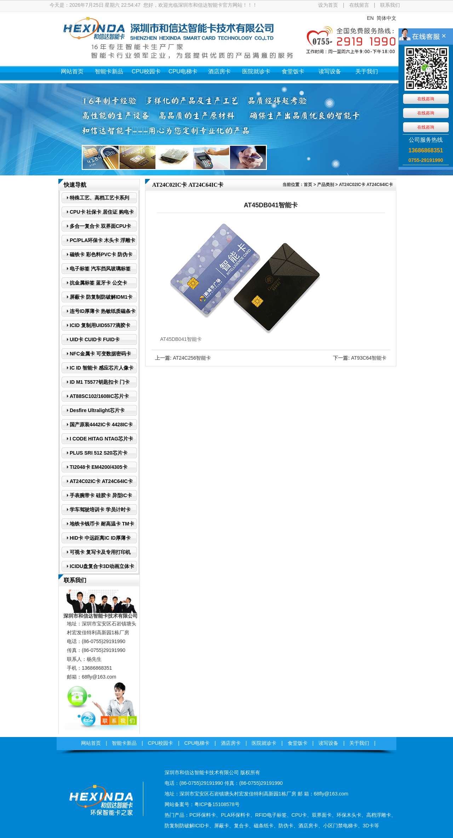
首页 (308, 184)
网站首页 (72, 71)
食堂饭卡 (293, 71)
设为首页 (328, 5)
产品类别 (325, 184)
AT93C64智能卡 (368, 358)
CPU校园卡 (146, 71)
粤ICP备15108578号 (217, 804)
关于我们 (366, 71)
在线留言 (359, 5)
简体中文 (386, 18)
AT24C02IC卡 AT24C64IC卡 (366, 184)
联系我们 (390, 5)
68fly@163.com (99, 677)
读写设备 (330, 71)
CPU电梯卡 (182, 71)
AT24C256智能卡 (192, 358)
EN (370, 18)
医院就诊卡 (256, 71)
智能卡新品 (109, 71)
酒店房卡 (219, 71)
